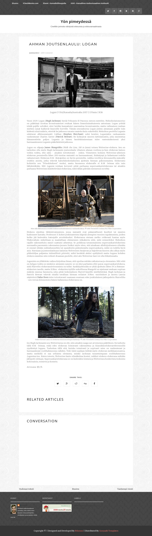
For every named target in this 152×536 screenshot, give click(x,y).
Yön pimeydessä (76, 21)
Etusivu (15, 3)
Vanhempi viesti (125, 489)
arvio (95, 506)
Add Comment (47, 53)
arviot (98, 506)
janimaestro (23, 505)
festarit (91, 506)
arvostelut (76, 508)
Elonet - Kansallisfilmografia (54, 3)
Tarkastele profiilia (16, 520)
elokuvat (86, 506)
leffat (76, 505)
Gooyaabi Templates (109, 531)
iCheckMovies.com (30, 3)
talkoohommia (83, 508)
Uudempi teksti (26, 489)
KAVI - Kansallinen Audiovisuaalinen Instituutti (90, 3)
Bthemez (79, 531)
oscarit (81, 506)
